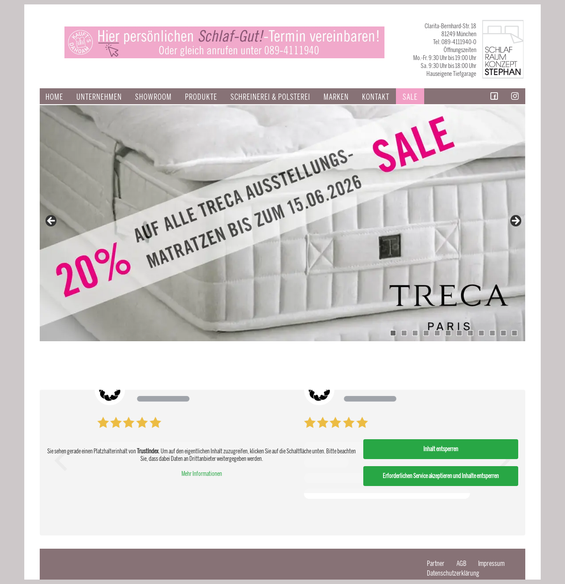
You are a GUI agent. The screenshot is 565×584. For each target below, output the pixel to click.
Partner (435, 563)
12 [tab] (514, 333)
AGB (461, 563)
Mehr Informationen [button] (201, 474)
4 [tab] (426, 333)
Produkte (201, 97)
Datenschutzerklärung (453, 573)
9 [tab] (481, 333)
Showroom (153, 97)
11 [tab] (503, 333)
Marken (336, 97)
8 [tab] (470, 333)
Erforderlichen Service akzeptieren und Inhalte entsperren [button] (441, 476)
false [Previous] (51, 221)
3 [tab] (415, 333)
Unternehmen (99, 97)
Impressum (491, 563)
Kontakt (375, 97)
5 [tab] (437, 333)
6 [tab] (448, 333)
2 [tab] (404, 333)
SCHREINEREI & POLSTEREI (270, 97)
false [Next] (515, 221)
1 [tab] (393, 333)
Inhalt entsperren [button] (440, 449)
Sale (410, 97)
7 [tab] (459, 333)
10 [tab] (492, 333)
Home (54, 97)
